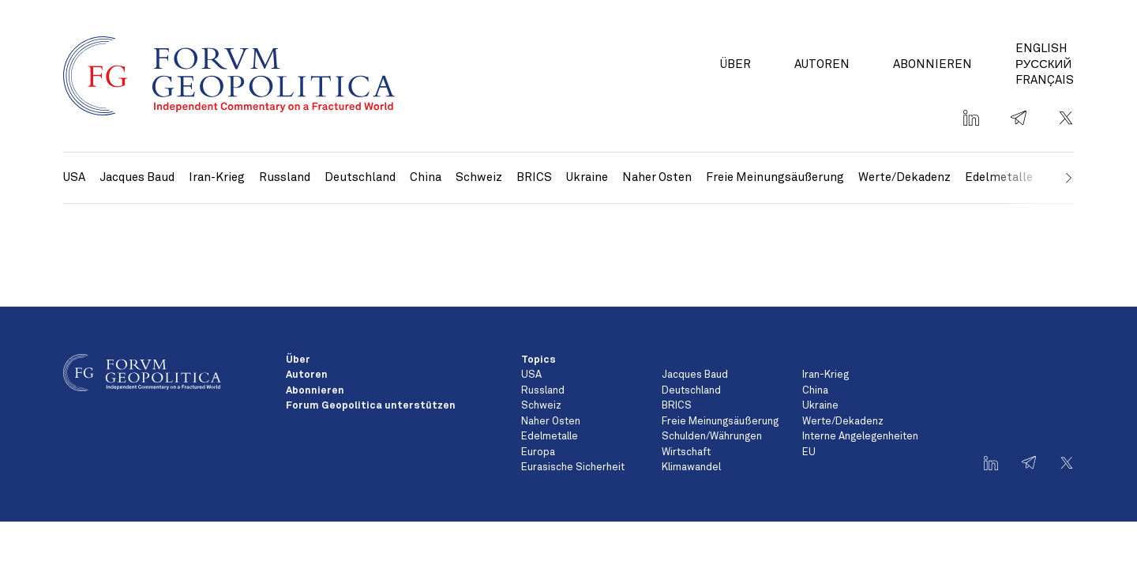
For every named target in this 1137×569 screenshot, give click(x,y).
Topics (538, 360)
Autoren (822, 64)
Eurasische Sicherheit (573, 467)
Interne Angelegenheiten (860, 436)
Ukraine (587, 177)
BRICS (534, 177)
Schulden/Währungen (712, 436)
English (1041, 49)
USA (74, 177)
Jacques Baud (136, 177)
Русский (1043, 64)
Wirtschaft (686, 452)
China (425, 177)
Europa (538, 452)
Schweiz (479, 177)
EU (809, 452)
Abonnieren (932, 64)
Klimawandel (691, 467)
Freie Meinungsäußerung (775, 177)
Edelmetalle (549, 436)
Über (735, 64)
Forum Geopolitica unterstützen (371, 406)
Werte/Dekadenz (904, 177)
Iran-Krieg (217, 177)
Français (1044, 80)
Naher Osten (657, 177)
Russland (284, 177)
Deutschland (360, 177)
